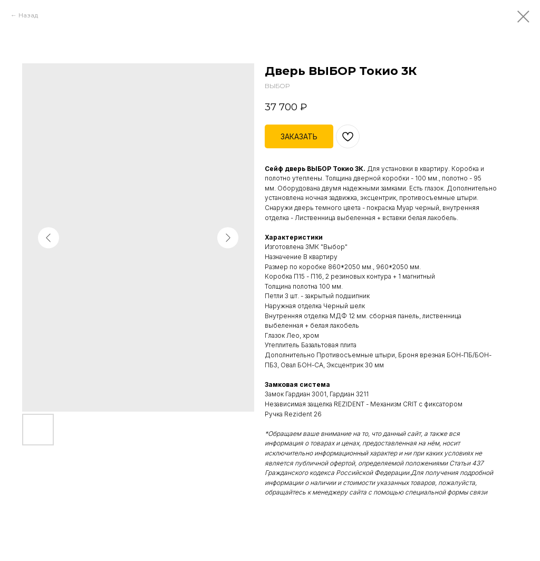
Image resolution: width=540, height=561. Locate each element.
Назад (28, 15)
